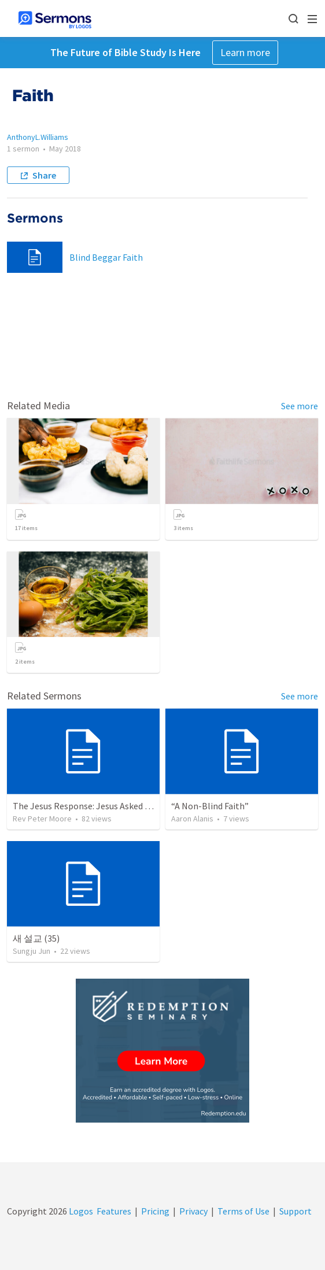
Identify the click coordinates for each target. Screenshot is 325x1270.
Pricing (155, 1211)
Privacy (193, 1211)
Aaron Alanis (192, 818)
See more (299, 406)
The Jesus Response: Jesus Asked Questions (99, 806)
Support (295, 1211)
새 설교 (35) (36, 938)
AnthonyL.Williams (37, 137)
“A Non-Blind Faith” (210, 806)
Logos (80, 1211)
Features (114, 1211)
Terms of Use (243, 1211)
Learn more (245, 52)
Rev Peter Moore (42, 818)
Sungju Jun (31, 951)
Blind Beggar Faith (106, 257)
